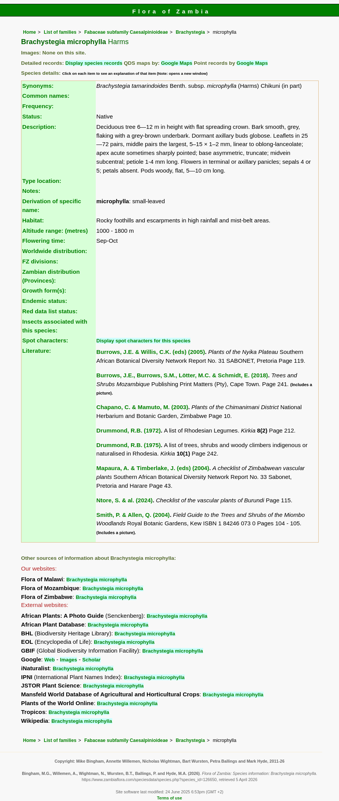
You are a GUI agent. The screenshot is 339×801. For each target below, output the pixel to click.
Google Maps (176, 63)
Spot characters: (45, 340)
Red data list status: (49, 311)
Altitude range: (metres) (55, 230)
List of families (60, 32)
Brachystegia (190, 32)
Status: (32, 116)
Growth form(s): (44, 290)
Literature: (36, 350)
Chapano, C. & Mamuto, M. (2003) (142, 407)
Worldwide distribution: (54, 251)
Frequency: (38, 106)
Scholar (91, 660)
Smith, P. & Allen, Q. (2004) (133, 515)
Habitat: (33, 220)
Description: (39, 126)
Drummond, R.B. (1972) (129, 430)
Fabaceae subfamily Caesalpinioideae (126, 32)
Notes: (31, 191)
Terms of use (169, 798)
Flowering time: (43, 240)
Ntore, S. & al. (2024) (125, 500)
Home (29, 32)
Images (68, 660)
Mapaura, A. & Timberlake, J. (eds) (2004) (153, 468)
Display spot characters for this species (144, 341)
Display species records (94, 63)
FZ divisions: (40, 261)
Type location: (41, 181)
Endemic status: (44, 301)
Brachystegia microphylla (96, 579)
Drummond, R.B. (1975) (129, 445)
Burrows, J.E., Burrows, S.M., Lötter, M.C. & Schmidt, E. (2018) (182, 375)
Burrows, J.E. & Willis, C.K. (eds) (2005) (151, 352)
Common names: (45, 95)
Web (49, 660)
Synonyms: (38, 85)
